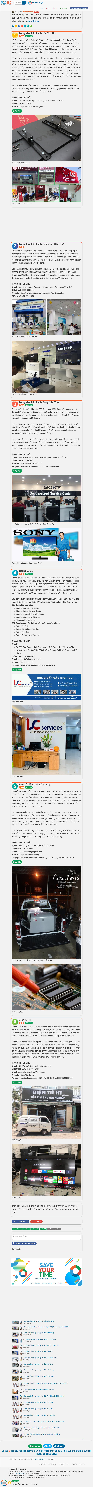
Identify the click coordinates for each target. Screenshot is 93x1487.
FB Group (42, 1464)
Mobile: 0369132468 (25, 1459)
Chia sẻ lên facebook (20, 1221)
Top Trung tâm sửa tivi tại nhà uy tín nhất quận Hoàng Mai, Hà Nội (42, 1421)
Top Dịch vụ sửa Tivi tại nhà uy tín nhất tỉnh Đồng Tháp (38, 1358)
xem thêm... (33, 21)
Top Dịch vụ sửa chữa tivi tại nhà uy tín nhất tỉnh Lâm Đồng (40, 1434)
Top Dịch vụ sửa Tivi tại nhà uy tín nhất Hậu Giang (37, 1370)
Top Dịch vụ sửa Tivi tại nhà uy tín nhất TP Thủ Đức (38, 1339)
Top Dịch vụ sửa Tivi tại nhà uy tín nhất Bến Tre (36, 1409)
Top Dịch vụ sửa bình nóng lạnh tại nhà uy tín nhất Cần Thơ (40, 1428)
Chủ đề (74, 1464)
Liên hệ (82, 1464)
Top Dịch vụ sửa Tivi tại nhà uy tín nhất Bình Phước (37, 1415)
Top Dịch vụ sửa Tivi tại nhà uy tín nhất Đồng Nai (36, 1402)
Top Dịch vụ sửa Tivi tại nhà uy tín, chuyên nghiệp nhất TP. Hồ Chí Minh (44, 1383)
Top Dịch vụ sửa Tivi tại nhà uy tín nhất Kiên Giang (37, 1333)
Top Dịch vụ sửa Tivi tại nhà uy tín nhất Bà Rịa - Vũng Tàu (39, 1345)
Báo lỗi (36, 11)
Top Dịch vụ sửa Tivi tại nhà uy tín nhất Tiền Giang (37, 1376)
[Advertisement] (46, 224)
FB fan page (52, 1464)
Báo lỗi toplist (36, 1221)
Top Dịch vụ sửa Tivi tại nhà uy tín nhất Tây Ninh (36, 1364)
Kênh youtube (64, 1464)
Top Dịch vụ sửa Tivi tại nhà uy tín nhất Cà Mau (36, 1351)
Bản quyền (50, 1459)
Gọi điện (28, 36)
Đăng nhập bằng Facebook (23, 1243)
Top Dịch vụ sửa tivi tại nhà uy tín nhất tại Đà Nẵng (37, 1321)
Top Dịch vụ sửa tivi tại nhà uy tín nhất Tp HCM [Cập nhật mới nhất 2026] (44, 1327)
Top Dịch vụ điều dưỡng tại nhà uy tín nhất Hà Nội (37, 1389)
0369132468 (20, 1473)
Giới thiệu (12, 1459)
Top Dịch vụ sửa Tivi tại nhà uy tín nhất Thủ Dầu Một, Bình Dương (42, 1396)
